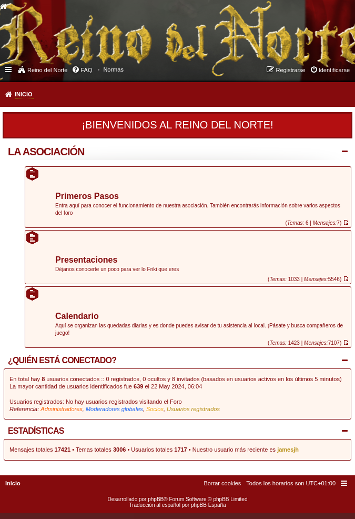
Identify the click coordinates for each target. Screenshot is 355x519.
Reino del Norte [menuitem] (47, 70)
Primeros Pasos (87, 197)
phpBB (156, 499)
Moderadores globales (114, 409)
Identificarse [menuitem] (334, 70)
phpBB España (208, 505)
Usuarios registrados (193, 409)
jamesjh (288, 449)
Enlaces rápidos (9, 69)
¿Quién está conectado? (62, 360)
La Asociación (46, 151)
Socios (155, 409)
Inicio (24, 94)
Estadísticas (36, 430)
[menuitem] (113, 69)
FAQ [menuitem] (86, 70)
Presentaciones (86, 260)
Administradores (61, 409)
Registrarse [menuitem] (290, 70)
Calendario (77, 317)
